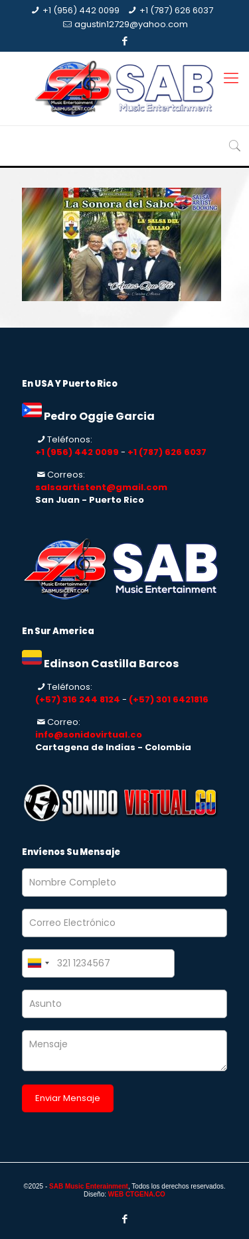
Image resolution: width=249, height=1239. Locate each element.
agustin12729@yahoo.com (131, 24)
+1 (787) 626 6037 (176, 10)
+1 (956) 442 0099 (81, 10)
